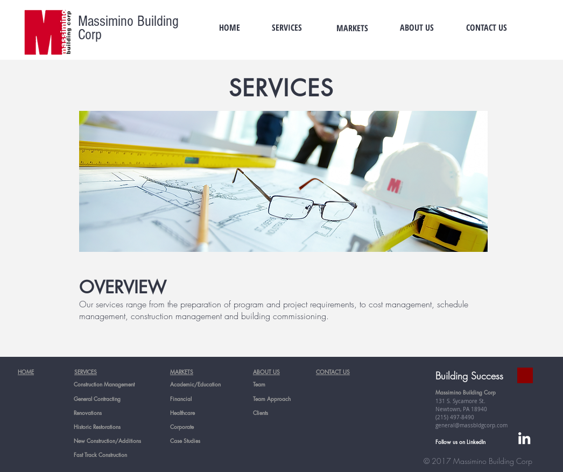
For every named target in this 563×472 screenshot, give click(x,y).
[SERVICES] (287, 27)
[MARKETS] (352, 28)
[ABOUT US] (416, 27)
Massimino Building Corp (128, 28)
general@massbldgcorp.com (471, 425)
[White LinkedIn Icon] (524, 438)
